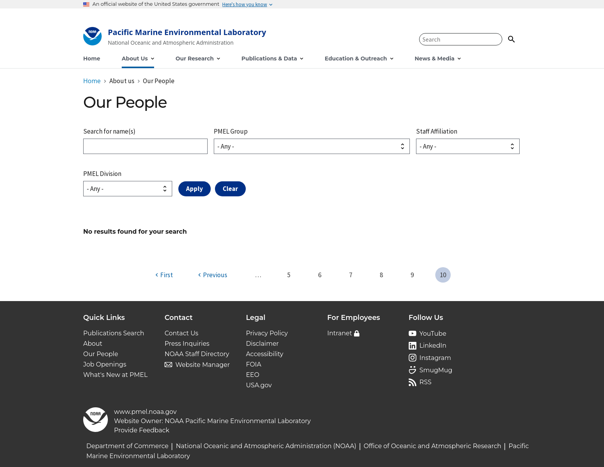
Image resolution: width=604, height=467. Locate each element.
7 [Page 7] (350, 275)
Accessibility (264, 354)
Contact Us (181, 333)
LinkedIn (432, 345)
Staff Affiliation (436, 131)
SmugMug (436, 370)
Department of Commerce (127, 446)
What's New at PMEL (115, 374)
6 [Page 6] (319, 275)
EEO (252, 374)
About (92, 343)
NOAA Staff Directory (196, 354)
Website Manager (202, 364)
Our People (100, 354)
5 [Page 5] (288, 275)
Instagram (435, 358)
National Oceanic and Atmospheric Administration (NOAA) (266, 446)
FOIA (253, 364)
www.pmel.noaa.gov (145, 411)
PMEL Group (231, 131)
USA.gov (259, 385)
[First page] (163, 275)
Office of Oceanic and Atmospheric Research (432, 446)
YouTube (432, 333)
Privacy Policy (267, 333)
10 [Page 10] (443, 275)
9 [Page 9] (412, 275)
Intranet (339, 333)
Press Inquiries (186, 343)
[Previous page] (211, 275)
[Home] (174, 38)
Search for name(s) (109, 131)
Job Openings (104, 364)
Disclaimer (262, 343)
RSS (425, 382)
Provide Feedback (141, 430)
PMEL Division (102, 173)
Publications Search (113, 333)
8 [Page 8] (381, 275)
